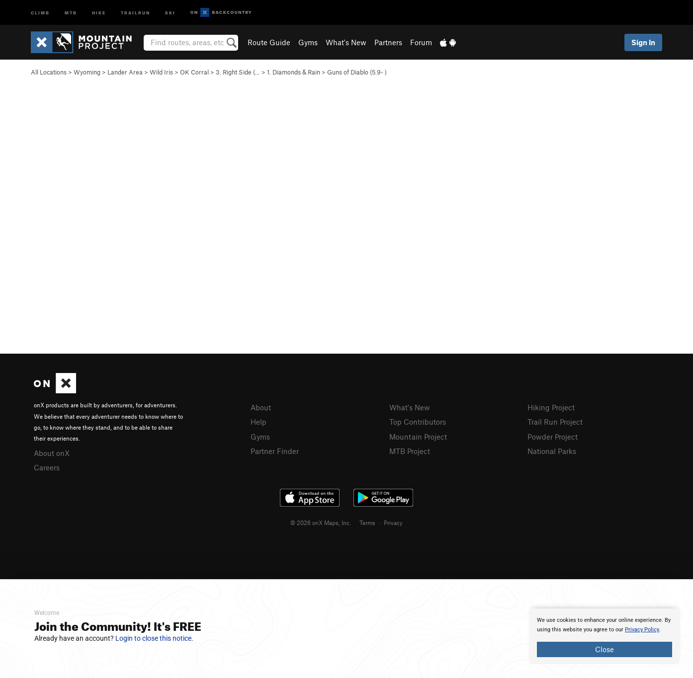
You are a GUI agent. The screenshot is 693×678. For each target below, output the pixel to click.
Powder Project (552, 436)
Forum (421, 42)
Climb (40, 12)
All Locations (49, 72)
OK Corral (194, 72)
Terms (367, 522)
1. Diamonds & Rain (293, 72)
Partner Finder (275, 451)
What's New (346, 42)
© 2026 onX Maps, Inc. (320, 522)
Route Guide (269, 42)
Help (258, 421)
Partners (388, 42)
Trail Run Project (555, 421)
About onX (52, 453)
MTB (71, 12)
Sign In (643, 42)
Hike (99, 12)
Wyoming (87, 72)
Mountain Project (418, 436)
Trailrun (135, 12)
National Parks (551, 451)
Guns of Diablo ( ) (357, 72)
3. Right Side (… (238, 72)
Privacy (393, 522)
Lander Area (125, 72)
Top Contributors (417, 421)
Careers (47, 467)
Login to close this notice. (154, 638)
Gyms (308, 42)
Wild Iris (161, 72)
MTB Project (409, 451)
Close (604, 649)
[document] (604, 636)
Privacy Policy (642, 629)
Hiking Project (551, 407)
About (261, 407)
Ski (170, 12)
